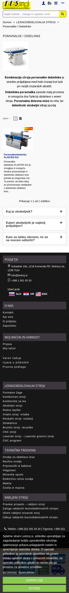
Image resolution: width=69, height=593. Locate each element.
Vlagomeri (9, 470)
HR (32, 293)
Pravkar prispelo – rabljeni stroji (24, 504)
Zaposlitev (9, 325)
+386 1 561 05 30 (21, 280)
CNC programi (12, 440)
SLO (18, 293)
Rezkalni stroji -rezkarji (18, 418)
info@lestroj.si (19, 275)
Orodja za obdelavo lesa (19, 457)
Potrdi (34, 588)
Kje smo (8, 316)
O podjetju (9, 321)
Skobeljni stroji (12, 405)
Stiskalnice (10, 423)
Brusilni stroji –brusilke (18, 427)
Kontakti (8, 312)
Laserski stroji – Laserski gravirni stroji (28, 436)
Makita (7, 483)
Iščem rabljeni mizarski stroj (21, 512)
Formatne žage (12, 392)
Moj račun (9, 348)
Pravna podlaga (14, 366)
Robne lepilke (12, 410)
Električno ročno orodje (18, 478)
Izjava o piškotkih (16, 362)
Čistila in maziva (13, 487)
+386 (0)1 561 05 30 (29, 528)
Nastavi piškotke (26, 572)
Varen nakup (12, 358)
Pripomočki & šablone (17, 465)
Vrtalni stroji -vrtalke (16, 414)
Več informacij (10, 572)
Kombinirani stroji (14, 396)
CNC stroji (9, 431)
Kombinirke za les (14, 401)
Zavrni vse (34, 580)
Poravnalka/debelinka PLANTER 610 (15, 156)
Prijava (7, 344)
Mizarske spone (13, 474)
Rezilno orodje (12, 461)
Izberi (7, 118)
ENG (44, 293)
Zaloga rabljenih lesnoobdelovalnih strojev (31, 508)
